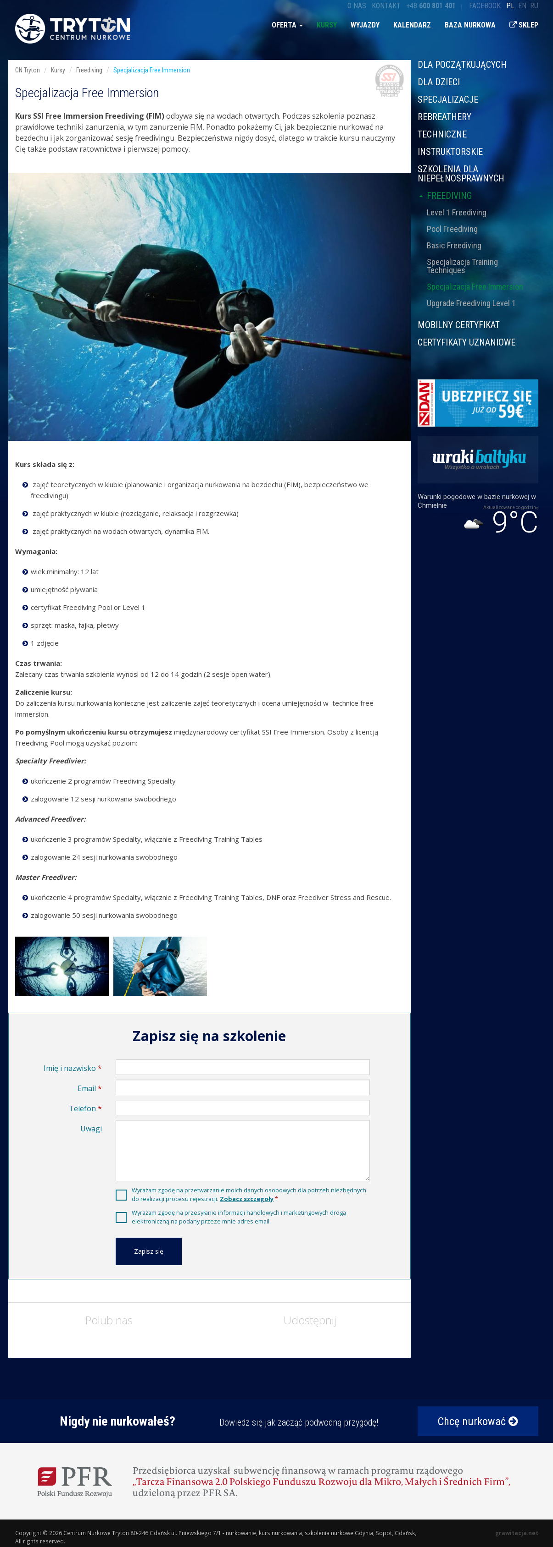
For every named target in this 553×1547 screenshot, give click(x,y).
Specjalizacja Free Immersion (475, 286)
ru (534, 5)
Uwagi (91, 1129)
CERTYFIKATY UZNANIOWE (466, 342)
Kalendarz (412, 25)
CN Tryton (27, 70)
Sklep (523, 25)
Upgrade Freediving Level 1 (471, 303)
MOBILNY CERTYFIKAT (459, 324)
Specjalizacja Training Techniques (462, 266)
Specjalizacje (448, 99)
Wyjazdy (365, 25)
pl (510, 5)
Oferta (287, 25)
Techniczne (442, 134)
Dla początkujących (462, 65)
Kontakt (386, 5)
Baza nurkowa (470, 25)
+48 (431, 5)
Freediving (445, 195)
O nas (356, 5)
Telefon (82, 1108)
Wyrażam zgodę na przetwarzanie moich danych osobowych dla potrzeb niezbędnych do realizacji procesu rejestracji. (249, 1194)
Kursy (327, 25)
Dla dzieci (439, 82)
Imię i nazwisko (70, 1068)
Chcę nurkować (478, 1421)
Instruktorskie (450, 151)
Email (87, 1088)
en (522, 5)
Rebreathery (444, 116)
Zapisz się (148, 1251)
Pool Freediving (452, 229)
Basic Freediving (454, 245)
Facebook (485, 5)
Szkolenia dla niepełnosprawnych (461, 174)
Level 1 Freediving (456, 212)
